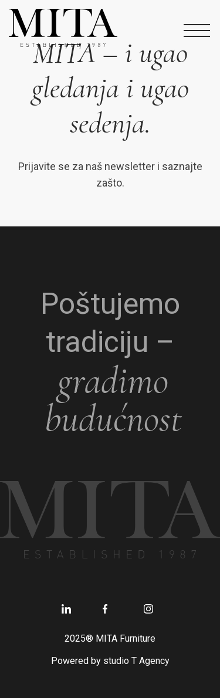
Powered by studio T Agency (110, 660)
